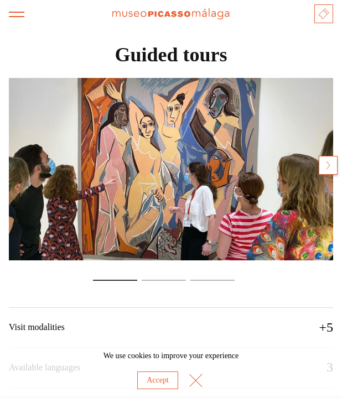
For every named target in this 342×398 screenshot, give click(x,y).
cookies (140, 356)
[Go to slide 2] (164, 280)
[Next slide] (328, 165)
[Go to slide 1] (115, 280)
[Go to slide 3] (212, 280)
